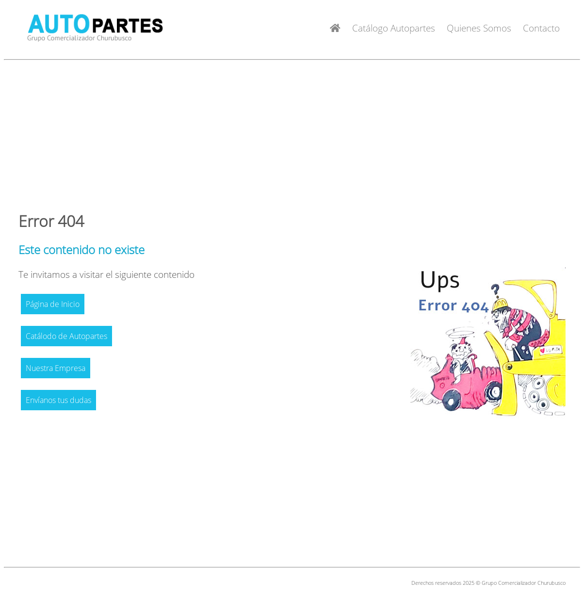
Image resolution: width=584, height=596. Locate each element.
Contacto (541, 27)
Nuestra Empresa (55, 368)
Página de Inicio (53, 304)
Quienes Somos (479, 27)
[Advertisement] (292, 132)
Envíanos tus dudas (58, 400)
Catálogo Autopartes (393, 27)
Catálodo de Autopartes (66, 336)
